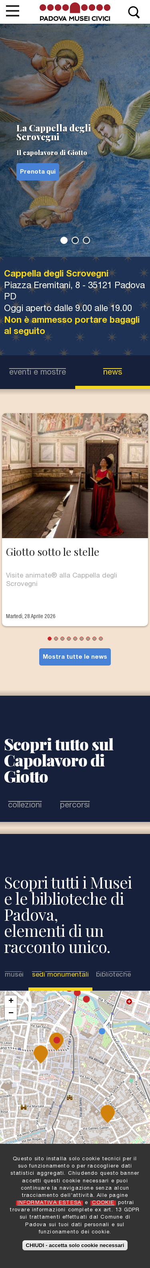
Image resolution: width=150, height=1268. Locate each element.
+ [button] (11, 1002)
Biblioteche (113, 975)
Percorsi (75, 806)
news (112, 373)
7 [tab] (88, 639)
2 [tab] (75, 240)
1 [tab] (64, 240)
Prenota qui (38, 172)
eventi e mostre (37, 373)
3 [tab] (86, 240)
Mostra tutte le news (75, 657)
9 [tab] (101, 639)
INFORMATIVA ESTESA (50, 1203)
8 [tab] (94, 639)
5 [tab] (75, 639)
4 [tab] (69, 639)
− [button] (11, 1014)
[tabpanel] (75, 140)
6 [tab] (82, 639)
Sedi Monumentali (60, 975)
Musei (14, 975)
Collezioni (25, 806)
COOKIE (103, 1203)
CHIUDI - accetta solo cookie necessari (75, 1245)
